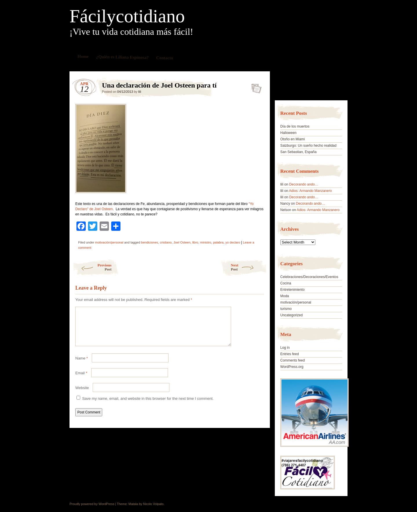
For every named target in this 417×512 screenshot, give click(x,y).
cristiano (166, 242)
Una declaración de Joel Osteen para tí (254, 86)
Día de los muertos (295, 126)
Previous (91, 267)
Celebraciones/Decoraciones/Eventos (309, 277)
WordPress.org (291, 367)
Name (81, 365)
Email (81, 380)
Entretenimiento (292, 290)
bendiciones (149, 242)
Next (249, 267)
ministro (205, 242)
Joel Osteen (182, 242)
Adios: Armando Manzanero (310, 191)
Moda (284, 296)
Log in (285, 348)
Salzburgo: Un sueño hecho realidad (308, 146)
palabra (218, 242)
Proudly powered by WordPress (92, 504)
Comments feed (292, 360)
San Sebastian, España (298, 152)
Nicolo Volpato (153, 504)
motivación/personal (109, 242)
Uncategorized (291, 315)
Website (82, 395)
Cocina (285, 283)
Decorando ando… (303, 184)
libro (195, 242)
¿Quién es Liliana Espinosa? (122, 57)
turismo (286, 309)
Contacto (164, 57)
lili (139, 91)
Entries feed (289, 354)
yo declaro (232, 242)
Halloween (288, 133)
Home (83, 56)
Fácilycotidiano (127, 16)
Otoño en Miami (292, 139)
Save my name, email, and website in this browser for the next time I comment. (148, 405)
